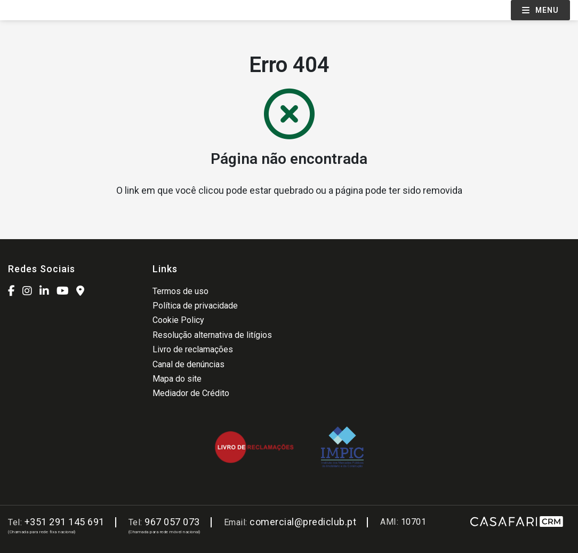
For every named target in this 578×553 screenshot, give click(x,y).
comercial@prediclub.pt (303, 521)
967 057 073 (172, 521)
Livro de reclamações (192, 349)
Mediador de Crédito (190, 393)
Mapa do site (177, 379)
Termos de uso (180, 291)
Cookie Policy (178, 320)
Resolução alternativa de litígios (212, 335)
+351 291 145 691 (65, 521)
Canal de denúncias (188, 364)
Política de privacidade (195, 306)
